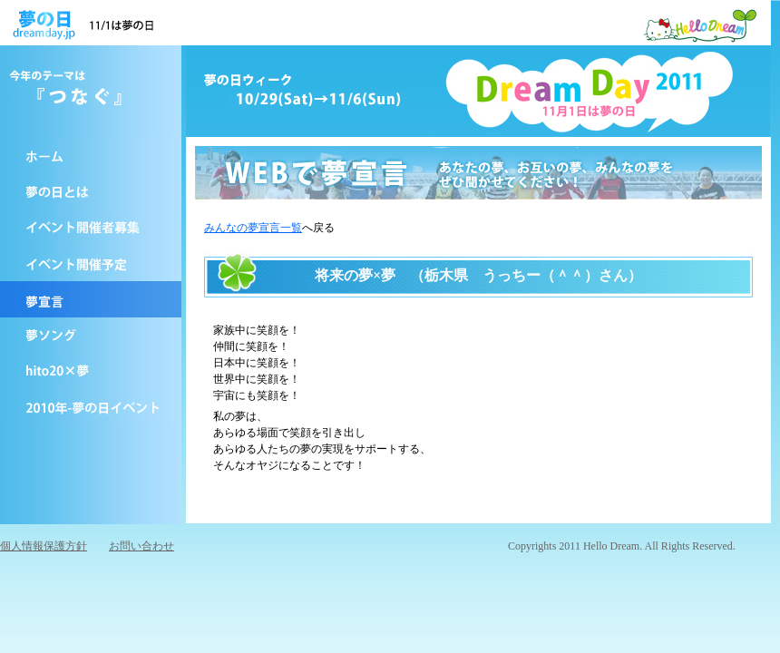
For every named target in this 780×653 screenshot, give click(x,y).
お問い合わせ (141, 546)
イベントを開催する (90, 227)
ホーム (90, 154)
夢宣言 (90, 299)
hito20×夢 (90, 372)
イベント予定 (90, 263)
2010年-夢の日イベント (90, 408)
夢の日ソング (90, 335)
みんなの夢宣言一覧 (253, 227)
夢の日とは (90, 190)
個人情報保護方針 (43, 546)
